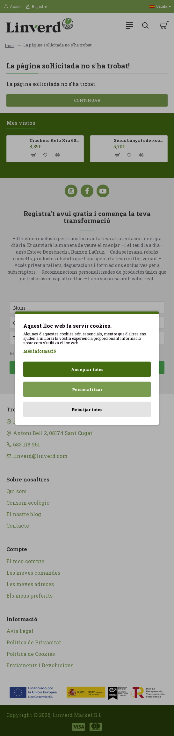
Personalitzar (87, 389)
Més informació (39, 350)
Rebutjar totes (87, 409)
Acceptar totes (87, 369)
